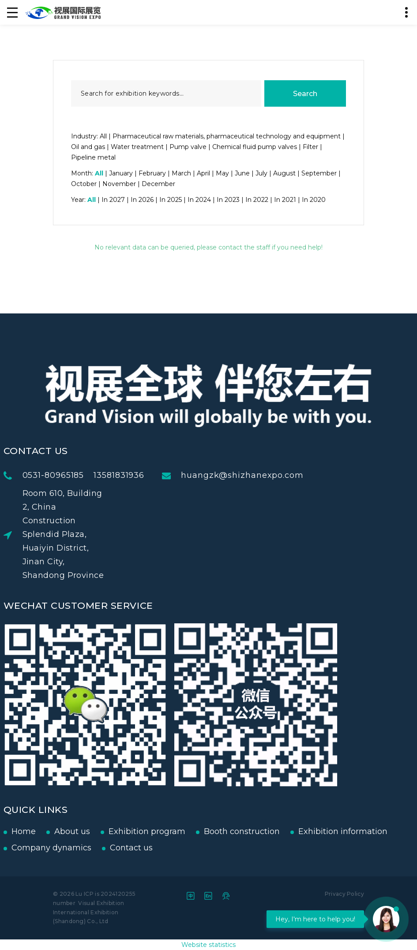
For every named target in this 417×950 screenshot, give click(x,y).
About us (41, 831)
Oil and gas (88, 147)
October (84, 184)
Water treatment (137, 147)
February (152, 173)
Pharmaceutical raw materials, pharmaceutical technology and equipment (227, 136)
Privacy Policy (344, 893)
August (284, 173)
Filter (310, 147)
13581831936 (149, 475)
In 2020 (314, 200)
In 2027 (113, 200)
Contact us (100, 848)
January (121, 173)
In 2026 (142, 200)
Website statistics (208, 945)
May (222, 173)
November (119, 184)
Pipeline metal (93, 157)
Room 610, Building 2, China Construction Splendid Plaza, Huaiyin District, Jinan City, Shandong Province (94, 534)
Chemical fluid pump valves (254, 147)
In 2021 (285, 200)
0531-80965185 (84, 475)
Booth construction (211, 831)
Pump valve (188, 147)
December (158, 184)
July (261, 173)
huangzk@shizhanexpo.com (273, 475)
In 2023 (228, 200)
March (181, 173)
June (242, 173)
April (203, 173)
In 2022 (256, 200)
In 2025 (170, 200)
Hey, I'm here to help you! (315, 919)
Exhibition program (116, 831)
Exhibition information (312, 831)
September (319, 173)
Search (305, 93)
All (103, 136)
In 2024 (199, 200)
